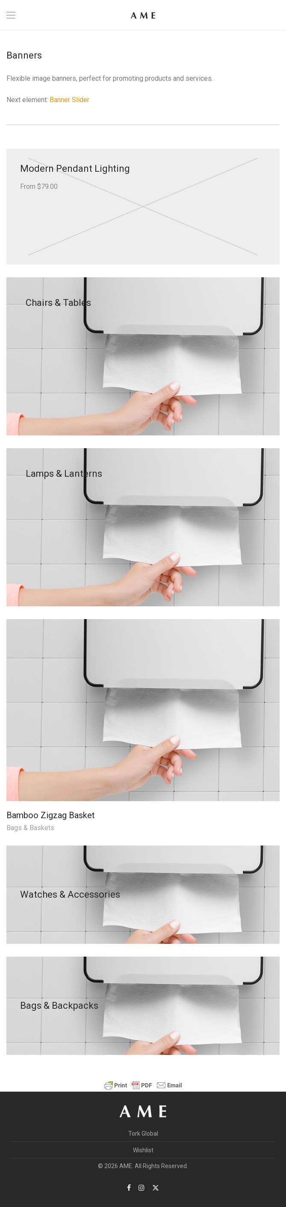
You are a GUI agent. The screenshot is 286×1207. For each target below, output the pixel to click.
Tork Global (143, 1133)
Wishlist (143, 1150)
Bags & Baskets (30, 828)
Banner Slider (69, 100)
